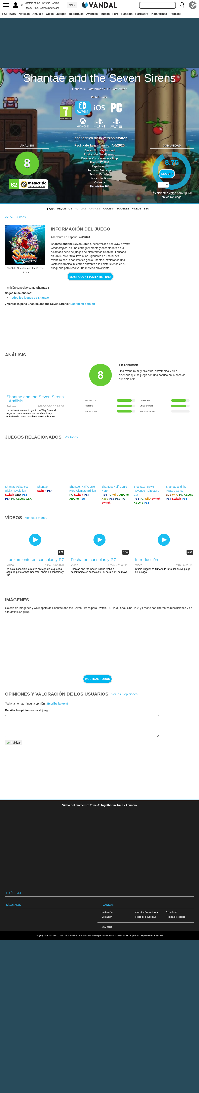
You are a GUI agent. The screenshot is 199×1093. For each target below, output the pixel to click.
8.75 (172, 162)
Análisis (37, 13)
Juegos (61, 13)
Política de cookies (175, 916)
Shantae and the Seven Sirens (99, 78)
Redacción (107, 912)
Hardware (141, 13)
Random (127, 13)
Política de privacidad (145, 916)
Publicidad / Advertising (146, 912)
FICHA (50, 208)
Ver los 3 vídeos (36, 517)
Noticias (24, 13)
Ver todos (71, 437)
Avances (92, 13)
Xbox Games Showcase (46, 8)
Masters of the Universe (37, 3)
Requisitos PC (99, 186)
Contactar (107, 916)
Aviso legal (171, 912)
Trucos (105, 13)
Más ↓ (72, 5)
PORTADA (9, 13)
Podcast (175, 13)
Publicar (14, 742)
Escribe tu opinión (82, 303)
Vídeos (136, 208)
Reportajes (76, 13)
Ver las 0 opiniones (124, 694)
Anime (55, 3)
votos (172, 194)
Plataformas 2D (97, 89)
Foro (115, 13)
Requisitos (64, 208)
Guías (50, 13)
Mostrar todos (97, 678)
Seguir (166, 173)
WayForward (107, 150)
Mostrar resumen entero (90, 276)
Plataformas (159, 13)
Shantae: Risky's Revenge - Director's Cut (146, 490)
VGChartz (107, 926)
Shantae (42, 486)
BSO (146, 208)
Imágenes (123, 208)
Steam (28, 8)
